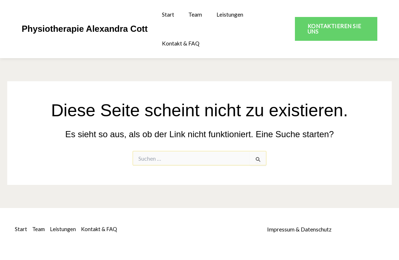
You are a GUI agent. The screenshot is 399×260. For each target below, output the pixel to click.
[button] (334, 29)
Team (191, 14)
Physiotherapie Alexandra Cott (85, 29)
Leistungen (223, 14)
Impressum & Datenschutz (299, 229)
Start (167, 14)
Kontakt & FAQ (180, 43)
